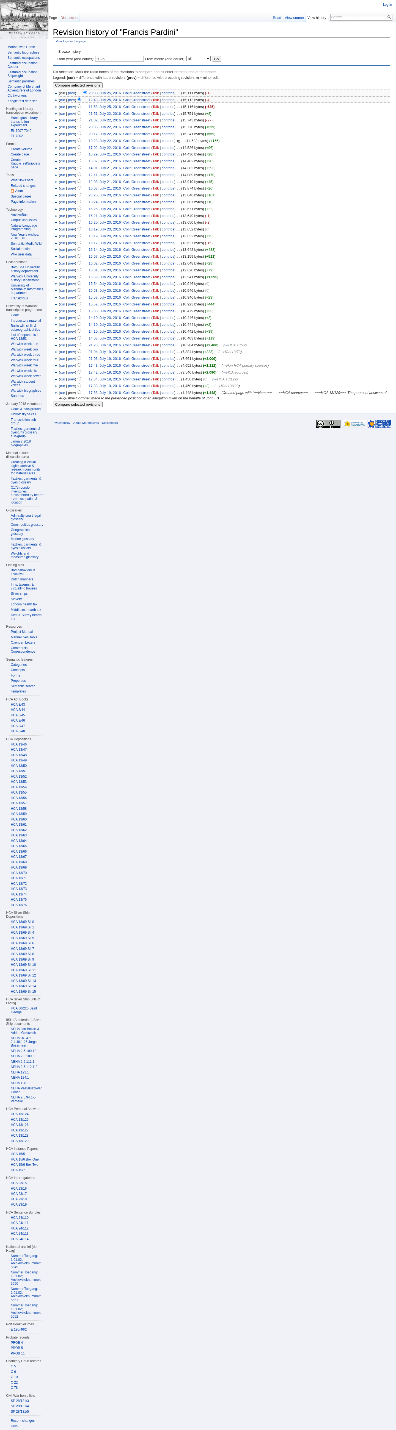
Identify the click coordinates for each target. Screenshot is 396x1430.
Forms (15, 675)
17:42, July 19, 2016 (107, 373)
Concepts (18, 670)
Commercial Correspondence (23, 650)
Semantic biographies (23, 52)
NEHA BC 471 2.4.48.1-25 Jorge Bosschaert (24, 1041)
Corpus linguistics (24, 220)
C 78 (14, 1388)
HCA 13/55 (19, 792)
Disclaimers (112, 424)
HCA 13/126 (20, 1125)
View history (316, 18)
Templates (18, 691)
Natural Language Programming (24, 227)
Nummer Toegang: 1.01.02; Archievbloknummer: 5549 (26, 1261)
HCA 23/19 (19, 1204)
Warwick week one (24, 344)
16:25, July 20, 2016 (107, 209)
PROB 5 (17, 1348)
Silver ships (19, 594)
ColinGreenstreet (139, 93)
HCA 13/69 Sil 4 (22, 932)
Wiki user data (21, 254)
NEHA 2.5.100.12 (23, 1051)
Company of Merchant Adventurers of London (24, 88)
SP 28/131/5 (20, 1412)
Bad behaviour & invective (23, 572)
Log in (387, 5)
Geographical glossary (20, 532)
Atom (19, 191)
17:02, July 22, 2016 (107, 148)
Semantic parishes (21, 81)
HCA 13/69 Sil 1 (22, 927)
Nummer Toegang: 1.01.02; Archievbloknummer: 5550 (26, 1278)
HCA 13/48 (19, 755)
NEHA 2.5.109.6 (22, 1056)
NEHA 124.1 (20, 1078)
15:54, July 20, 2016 (107, 284)
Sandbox (17, 396)
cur (64, 100)
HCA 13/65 (19, 846)
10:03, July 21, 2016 (107, 189)
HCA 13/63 (19, 835)
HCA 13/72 (19, 884)
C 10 (14, 1377)
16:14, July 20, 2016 (107, 250)
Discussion (70, 18)
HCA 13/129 (20, 1141)
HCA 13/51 (19, 771)
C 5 (13, 1366)
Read (276, 18)
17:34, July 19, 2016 (107, 379)
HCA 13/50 (19, 766)
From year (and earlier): (78, 59)
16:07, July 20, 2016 (107, 257)
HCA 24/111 (20, 1223)
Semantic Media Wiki (26, 244)
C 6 (13, 1372)
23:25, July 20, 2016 (107, 196)
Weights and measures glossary (24, 555)
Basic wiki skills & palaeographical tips (25, 328)
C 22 (14, 1382)
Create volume (21, 149)
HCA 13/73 (19, 889)
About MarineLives (88, 424)
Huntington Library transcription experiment (24, 121)
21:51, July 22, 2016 (107, 114)
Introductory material (26, 320)
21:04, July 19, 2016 (107, 352)
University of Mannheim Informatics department (27, 289)
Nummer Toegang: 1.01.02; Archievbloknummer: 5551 (26, 1294)
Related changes (23, 186)
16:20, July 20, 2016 (107, 223)
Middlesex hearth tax (26, 610)
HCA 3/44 (18, 710)
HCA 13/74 (19, 894)
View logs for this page (73, 41)
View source (293, 18)
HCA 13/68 (19, 862)
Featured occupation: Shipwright (22, 74)
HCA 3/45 (18, 715)
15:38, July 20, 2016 (107, 311)
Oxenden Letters (23, 642)
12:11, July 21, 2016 (107, 175)
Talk (158, 93)
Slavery (16, 599)
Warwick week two (24, 349)
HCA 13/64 (19, 841)
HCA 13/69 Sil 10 (23, 965)
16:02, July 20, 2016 (107, 264)
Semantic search (23, 686)
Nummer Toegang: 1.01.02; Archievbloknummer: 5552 (26, 1310)
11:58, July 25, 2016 (107, 107)
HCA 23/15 (19, 1183)
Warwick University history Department (24, 278)
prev (73, 93)
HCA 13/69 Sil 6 (22, 943)
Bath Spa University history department (25, 269)
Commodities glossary (27, 525)
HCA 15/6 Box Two (24, 1165)
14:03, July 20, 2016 (107, 338)
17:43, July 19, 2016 (107, 366)
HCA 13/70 (19, 873)
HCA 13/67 (19, 857)
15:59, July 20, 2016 (107, 277)
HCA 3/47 (18, 726)
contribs (170, 93)
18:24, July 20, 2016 (107, 202)
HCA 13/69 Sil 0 (22, 922)
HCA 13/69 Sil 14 (23, 986)
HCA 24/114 (20, 1239)
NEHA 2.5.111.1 (22, 1062)
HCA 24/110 (20, 1218)
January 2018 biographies (21, 443)
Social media (20, 249)
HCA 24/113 (20, 1234)
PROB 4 (17, 1343)
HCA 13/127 (20, 1130)
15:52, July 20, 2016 (107, 304)
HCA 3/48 (18, 731)
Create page (20, 154)
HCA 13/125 (20, 1120)
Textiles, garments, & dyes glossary (26, 480)
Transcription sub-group (24, 421)
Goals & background (26, 409)
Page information (23, 202)
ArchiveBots (19, 215)
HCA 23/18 (19, 1199)
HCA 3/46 (18, 720)
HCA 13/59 (19, 814)
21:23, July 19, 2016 (107, 345)
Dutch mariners (22, 579)
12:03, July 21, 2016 (107, 182)
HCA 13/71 (19, 878)
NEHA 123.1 (20, 1072)
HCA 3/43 (18, 704)
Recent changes (23, 1421)
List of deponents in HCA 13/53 (25, 337)
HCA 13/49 (19, 760)
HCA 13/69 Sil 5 (22, 938)
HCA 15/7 (18, 1170)
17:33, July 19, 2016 (107, 386)
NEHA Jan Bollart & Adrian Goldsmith (25, 1031)
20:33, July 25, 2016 (107, 93)
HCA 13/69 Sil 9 (22, 959)
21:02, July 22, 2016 (107, 121)
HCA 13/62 (19, 830)
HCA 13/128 (20, 1135)
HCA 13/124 (20, 1114)
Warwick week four (24, 360)
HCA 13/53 (19, 782)
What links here (22, 180)
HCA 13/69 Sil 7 (22, 949)
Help (14, 1426)
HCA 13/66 (19, 851)
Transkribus (19, 298)
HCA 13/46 (19, 744)
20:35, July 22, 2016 (107, 128)
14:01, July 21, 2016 (107, 168)
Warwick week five (24, 365)
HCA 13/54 (19, 787)
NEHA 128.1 (20, 1083)
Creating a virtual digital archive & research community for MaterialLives (25, 467)
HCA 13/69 (19, 867)
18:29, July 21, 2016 (107, 155)
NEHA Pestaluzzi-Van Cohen (26, 1090)
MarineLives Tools (24, 637)
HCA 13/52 (19, 776)
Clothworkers (17, 96)
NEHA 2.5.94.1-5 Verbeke (23, 1099)
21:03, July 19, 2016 (107, 359)
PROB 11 (18, 1353)
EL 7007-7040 (21, 131)
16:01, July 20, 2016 (107, 270)
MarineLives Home (21, 47)
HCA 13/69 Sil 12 (23, 975)
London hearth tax (24, 604)
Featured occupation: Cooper (22, 65)
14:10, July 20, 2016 (107, 318)
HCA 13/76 (19, 905)
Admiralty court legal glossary (26, 517)
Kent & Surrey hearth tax (26, 617)
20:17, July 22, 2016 (107, 134)
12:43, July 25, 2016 (107, 100)
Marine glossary (22, 539)
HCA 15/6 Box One (24, 1159)
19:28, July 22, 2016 (107, 141)
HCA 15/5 (18, 1154)
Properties (18, 681)
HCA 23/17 (19, 1194)
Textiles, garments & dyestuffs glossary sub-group (25, 432)
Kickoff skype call (23, 414)
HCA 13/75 (19, 900)
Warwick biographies (26, 391)
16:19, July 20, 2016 (107, 230)
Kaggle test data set (22, 101)
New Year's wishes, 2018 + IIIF (25, 236)
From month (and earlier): (167, 59)
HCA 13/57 (19, 803)
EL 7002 (17, 136)
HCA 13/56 (19, 798)
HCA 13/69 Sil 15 (23, 992)
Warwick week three (25, 355)
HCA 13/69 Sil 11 (23, 970)
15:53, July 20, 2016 (107, 291)
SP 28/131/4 (20, 1406)
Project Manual (22, 632)
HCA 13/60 (19, 819)
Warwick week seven (26, 376)
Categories (19, 665)
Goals (15, 315)
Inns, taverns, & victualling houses (24, 586)
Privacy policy (63, 424)
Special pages (21, 196)
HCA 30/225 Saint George (24, 1010)
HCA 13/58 (19, 809)
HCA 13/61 (19, 825)
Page (54, 18)
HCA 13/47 (19, 750)
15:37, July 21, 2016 (107, 162)
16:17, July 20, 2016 (107, 243)
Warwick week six (24, 371)
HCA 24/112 (20, 1228)
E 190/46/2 (19, 1329)
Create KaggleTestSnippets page (25, 163)
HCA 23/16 (19, 1188)
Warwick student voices (23, 383)
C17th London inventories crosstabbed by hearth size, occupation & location (27, 495)
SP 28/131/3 (20, 1401)
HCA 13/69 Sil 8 (22, 954)
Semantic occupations (23, 58)
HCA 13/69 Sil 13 (23, 981)
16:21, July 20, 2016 (107, 216)
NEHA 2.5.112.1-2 (24, 1067)
